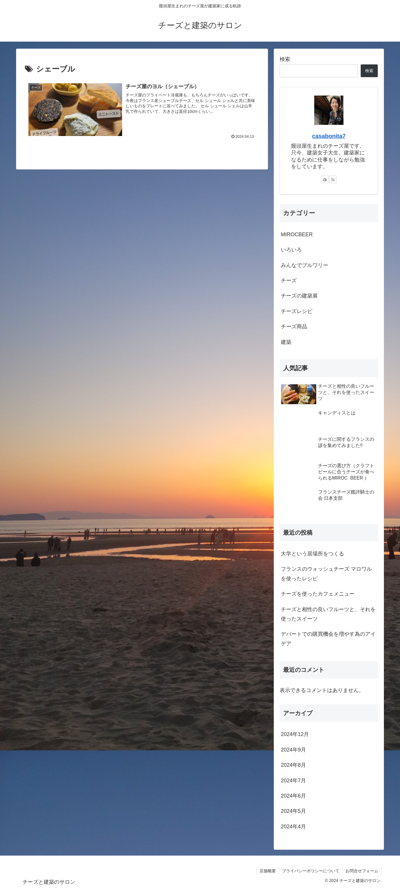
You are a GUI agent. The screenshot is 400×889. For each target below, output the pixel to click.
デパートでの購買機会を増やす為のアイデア (328, 638)
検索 (285, 59)
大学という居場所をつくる (312, 554)
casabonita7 (329, 136)
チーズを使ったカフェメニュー (318, 594)
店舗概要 (267, 870)
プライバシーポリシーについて (310, 870)
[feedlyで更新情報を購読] (325, 179)
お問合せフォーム (362, 870)
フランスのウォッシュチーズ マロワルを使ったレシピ (326, 573)
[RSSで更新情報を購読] (333, 179)
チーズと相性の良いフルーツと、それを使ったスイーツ (328, 614)
